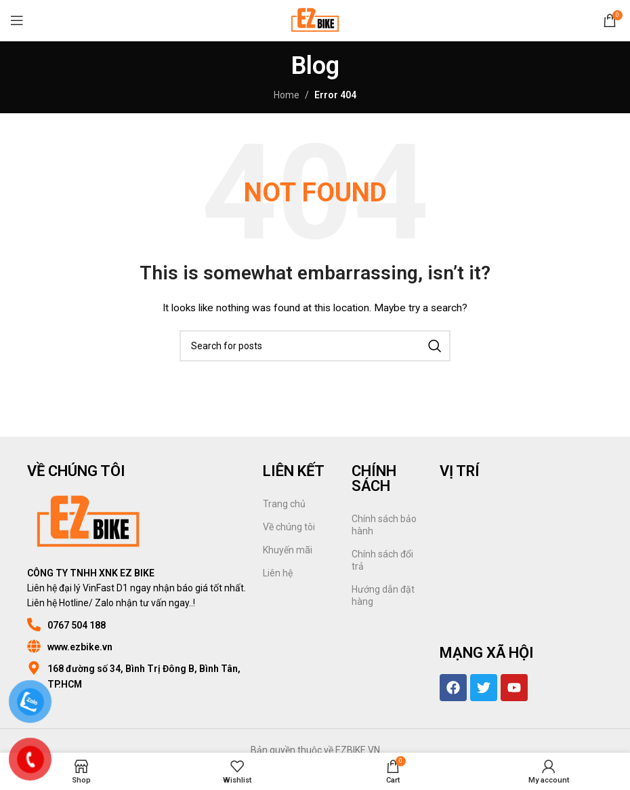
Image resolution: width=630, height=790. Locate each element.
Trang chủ (284, 503)
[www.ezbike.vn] (34, 646)
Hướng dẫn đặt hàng (383, 595)
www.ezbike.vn (79, 646)
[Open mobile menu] (16, 20)
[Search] (315, 345)
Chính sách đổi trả (382, 560)
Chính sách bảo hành (384, 524)
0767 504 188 (76, 625)
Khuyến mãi (287, 550)
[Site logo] (315, 19)
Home (286, 95)
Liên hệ (278, 573)
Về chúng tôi (289, 526)
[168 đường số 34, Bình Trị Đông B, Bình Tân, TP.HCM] (34, 668)
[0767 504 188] (34, 624)
